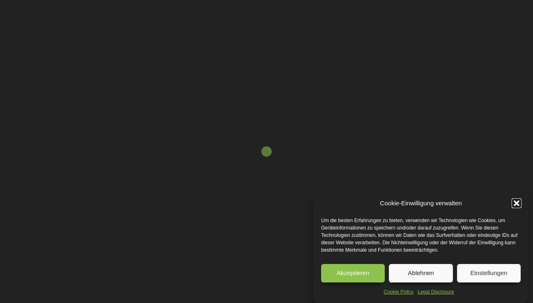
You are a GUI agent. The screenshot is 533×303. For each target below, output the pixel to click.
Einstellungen (488, 272)
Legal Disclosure (436, 292)
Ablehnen (421, 272)
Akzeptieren (353, 272)
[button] (516, 203)
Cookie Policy (399, 292)
